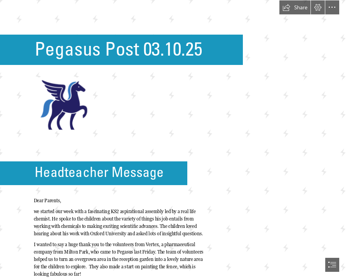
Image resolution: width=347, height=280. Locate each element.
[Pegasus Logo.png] (62, 104)
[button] (294, 7)
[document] (173, 140)
